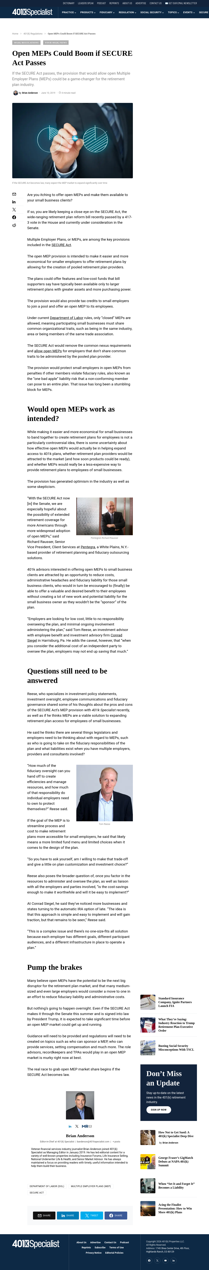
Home (15, 33)
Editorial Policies (114, 1252)
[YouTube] (165, 1260)
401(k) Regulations (33, 33)
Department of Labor (66, 318)
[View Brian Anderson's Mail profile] (90, 1126)
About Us (127, 3)
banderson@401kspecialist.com (93, 1141)
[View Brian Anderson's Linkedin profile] (70, 1126)
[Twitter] (157, 1260)
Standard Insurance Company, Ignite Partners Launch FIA (175, 1002)
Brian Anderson (80, 1135)
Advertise (141, 3)
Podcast (101, 3)
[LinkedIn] (174, 1260)
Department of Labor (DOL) (47, 1186)
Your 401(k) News (56, 42)
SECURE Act (61, 245)
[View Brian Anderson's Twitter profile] (76, 1126)
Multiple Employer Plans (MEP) (91, 1186)
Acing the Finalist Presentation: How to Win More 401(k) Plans (175, 1208)
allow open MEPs (48, 351)
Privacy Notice (93, 1252)
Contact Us (156, 3)
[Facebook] (149, 1260)
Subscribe (100, 1247)
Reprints (114, 3)
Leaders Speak (86, 3)
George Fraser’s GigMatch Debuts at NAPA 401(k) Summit (175, 1161)
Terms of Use (116, 1247)
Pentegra (88, 547)
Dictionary (68, 3)
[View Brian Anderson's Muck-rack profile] (83, 1126)
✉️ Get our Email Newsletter (181, 3)
